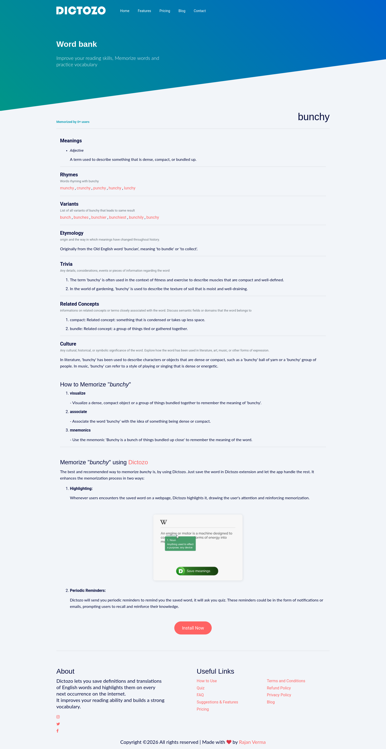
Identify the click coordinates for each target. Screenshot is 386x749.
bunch (65, 217)
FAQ (200, 695)
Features (144, 11)
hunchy (115, 188)
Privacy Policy (279, 695)
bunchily (136, 217)
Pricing (165, 11)
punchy (99, 188)
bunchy (152, 217)
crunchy (84, 188)
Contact (200, 11)
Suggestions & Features (217, 702)
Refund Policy (279, 688)
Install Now (193, 628)
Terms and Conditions (286, 681)
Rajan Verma (252, 742)
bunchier (99, 217)
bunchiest (117, 217)
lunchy (129, 188)
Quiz (201, 688)
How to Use (207, 681)
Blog (181, 11)
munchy (67, 188)
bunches (81, 217)
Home (124, 11)
